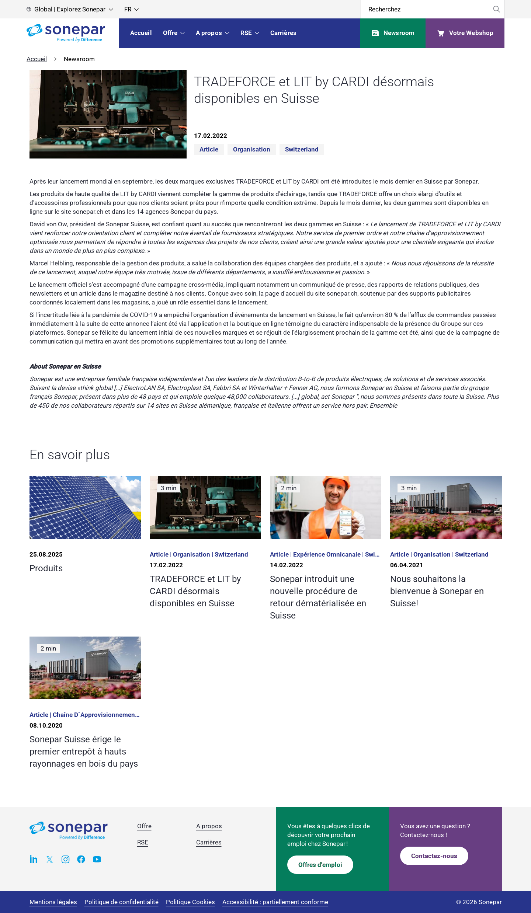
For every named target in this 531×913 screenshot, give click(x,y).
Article (208, 149)
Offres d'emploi (320, 864)
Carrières (209, 842)
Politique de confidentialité (121, 902)
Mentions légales (53, 902)
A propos (209, 826)
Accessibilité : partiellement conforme (275, 902)
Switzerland (302, 149)
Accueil (37, 59)
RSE (142, 842)
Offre (144, 826)
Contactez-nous (434, 856)
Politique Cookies (190, 902)
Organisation (251, 149)
